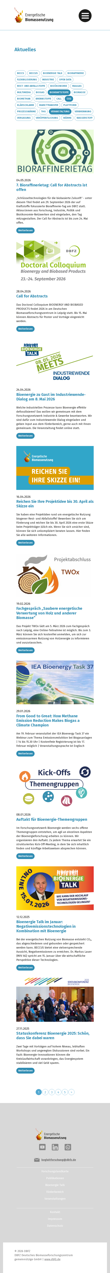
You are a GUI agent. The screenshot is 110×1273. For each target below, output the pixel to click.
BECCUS (33, 73)
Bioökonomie (58, 85)
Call (59, 98)
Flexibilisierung (27, 79)
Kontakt (55, 1212)
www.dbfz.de (52, 1259)
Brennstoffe (43, 98)
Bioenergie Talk (52, 73)
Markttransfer (48, 105)
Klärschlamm (25, 105)
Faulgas (77, 85)
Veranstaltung (60, 111)
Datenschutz (55, 1225)
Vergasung (24, 117)
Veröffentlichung (47, 117)
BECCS (20, 73)
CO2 (69, 98)
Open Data (65, 79)
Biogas (40, 92)
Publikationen (55, 1178)
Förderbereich (55, 1192)
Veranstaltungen (55, 1198)
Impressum (55, 1219)
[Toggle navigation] (85, 16)
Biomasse (79, 92)
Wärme (67, 117)
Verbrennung (83, 111)
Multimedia (24, 92)
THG (43, 111)
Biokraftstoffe (59, 92)
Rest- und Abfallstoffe (31, 85)
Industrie (48, 79)
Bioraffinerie (75, 73)
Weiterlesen (25, 230)
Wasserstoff (84, 117)
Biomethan (23, 98)
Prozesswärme (26, 111)
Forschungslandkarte (55, 1171)
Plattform (69, 105)
